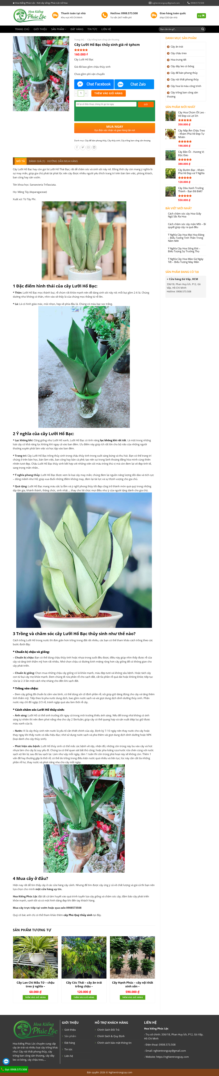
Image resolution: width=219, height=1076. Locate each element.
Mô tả (20, 161)
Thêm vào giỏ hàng (108, 93)
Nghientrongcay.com (120, 1072)
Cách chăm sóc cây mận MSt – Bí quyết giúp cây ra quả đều (187, 226)
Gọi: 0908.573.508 (14, 1069)
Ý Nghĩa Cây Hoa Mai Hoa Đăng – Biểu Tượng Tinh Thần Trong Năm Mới (186, 237)
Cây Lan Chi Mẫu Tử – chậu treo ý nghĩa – (35, 984)
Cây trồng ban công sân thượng (103, 39)
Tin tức (92, 29)
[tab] (21, 161)
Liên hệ (106, 29)
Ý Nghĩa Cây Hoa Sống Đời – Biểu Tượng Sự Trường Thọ (184, 250)
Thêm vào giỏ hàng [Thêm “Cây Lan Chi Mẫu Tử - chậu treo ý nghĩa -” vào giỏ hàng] (35, 997)
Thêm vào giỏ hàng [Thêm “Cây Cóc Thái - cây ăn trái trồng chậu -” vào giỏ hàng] (84, 997)
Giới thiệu (40, 29)
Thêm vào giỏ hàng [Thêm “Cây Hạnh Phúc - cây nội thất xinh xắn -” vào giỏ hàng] (132, 997)
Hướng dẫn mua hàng (62, 161)
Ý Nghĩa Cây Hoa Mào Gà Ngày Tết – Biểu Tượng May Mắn (185, 260)
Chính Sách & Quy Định (111, 1036)
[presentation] (101, 113)
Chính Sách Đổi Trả (108, 1029)
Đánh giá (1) (37, 161)
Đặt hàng (77, 29)
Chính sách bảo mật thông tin (114, 1042)
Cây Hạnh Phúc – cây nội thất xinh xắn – (132, 984)
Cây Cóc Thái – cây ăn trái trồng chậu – (84, 984)
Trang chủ (22, 29)
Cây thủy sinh (113, 140)
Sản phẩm (58, 29)
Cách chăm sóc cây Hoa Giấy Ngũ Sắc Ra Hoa (184, 215)
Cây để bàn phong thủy (95, 140)
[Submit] (202, 29)
